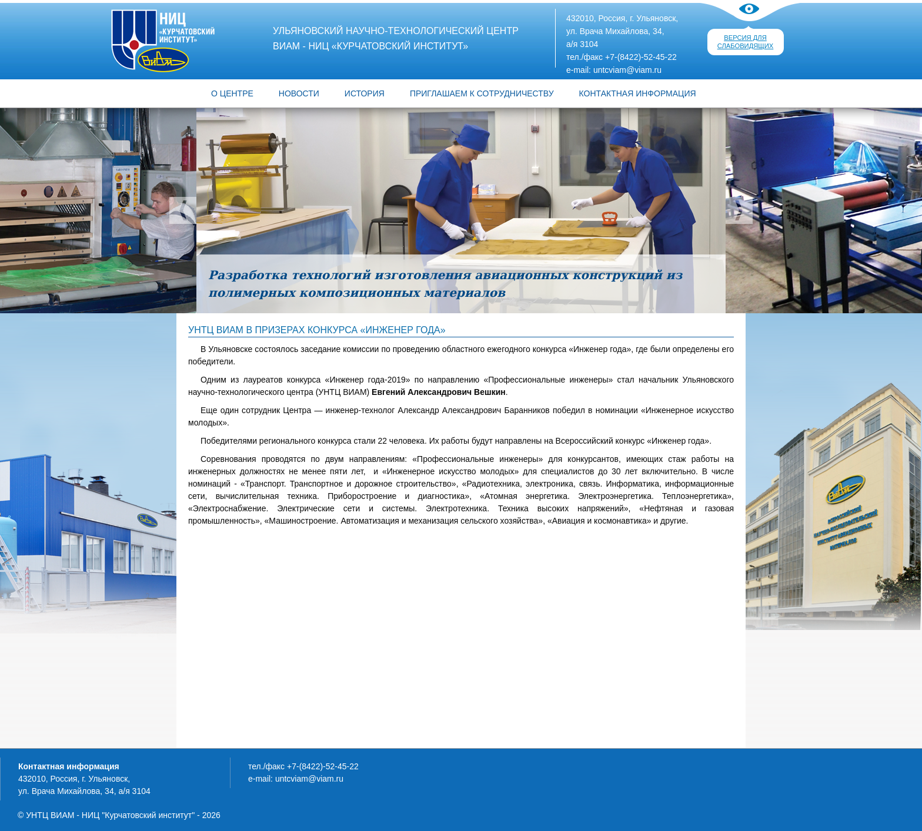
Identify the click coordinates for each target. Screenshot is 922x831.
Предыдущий (182, 210)
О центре (232, 93)
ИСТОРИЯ (365, 93)
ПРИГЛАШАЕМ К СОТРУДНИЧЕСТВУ (482, 93)
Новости (299, 93)
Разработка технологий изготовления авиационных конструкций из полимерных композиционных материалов (445, 284)
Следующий (739, 210)
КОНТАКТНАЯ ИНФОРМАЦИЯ (637, 93)
